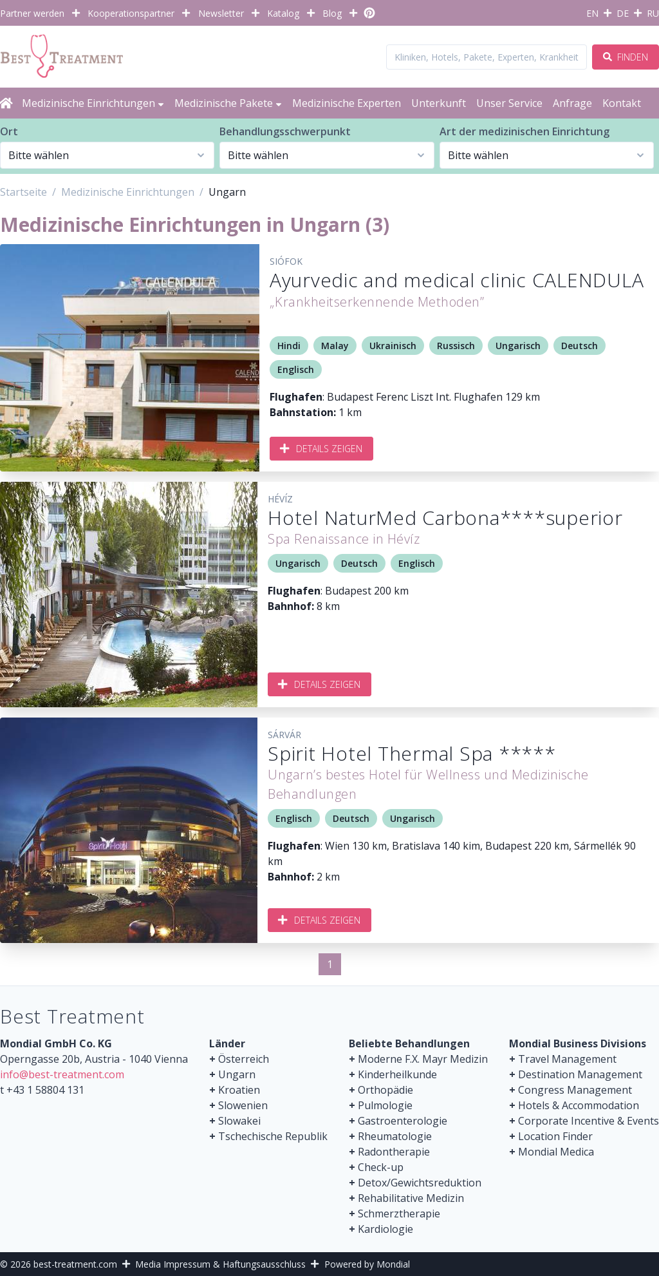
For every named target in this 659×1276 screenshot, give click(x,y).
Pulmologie (385, 1105)
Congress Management (575, 1090)
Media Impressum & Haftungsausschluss (220, 1264)
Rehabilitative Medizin (411, 1198)
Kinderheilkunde (397, 1074)
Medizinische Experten (346, 103)
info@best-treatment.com (62, 1074)
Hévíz (280, 499)
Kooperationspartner (131, 13)
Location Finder (555, 1136)
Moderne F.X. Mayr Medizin (423, 1059)
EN (592, 13)
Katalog (283, 13)
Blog (332, 13)
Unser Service (509, 103)
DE (623, 13)
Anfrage (572, 103)
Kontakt (621, 103)
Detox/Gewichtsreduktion (419, 1183)
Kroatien (239, 1090)
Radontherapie (394, 1152)
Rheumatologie (395, 1136)
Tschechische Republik (273, 1136)
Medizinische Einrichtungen (93, 103)
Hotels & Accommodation (578, 1105)
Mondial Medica (556, 1152)
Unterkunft (438, 103)
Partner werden (32, 13)
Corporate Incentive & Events (588, 1121)
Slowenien (243, 1105)
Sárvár (284, 734)
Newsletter (221, 13)
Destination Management (580, 1074)
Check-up (381, 1167)
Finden (625, 57)
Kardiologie (385, 1229)
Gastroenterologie (402, 1121)
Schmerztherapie (399, 1213)
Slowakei (239, 1121)
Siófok (286, 261)
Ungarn (236, 1074)
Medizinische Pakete (228, 103)
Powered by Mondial (367, 1264)
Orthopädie (385, 1090)
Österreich (243, 1059)
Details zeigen (321, 449)
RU (653, 13)
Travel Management (567, 1059)
